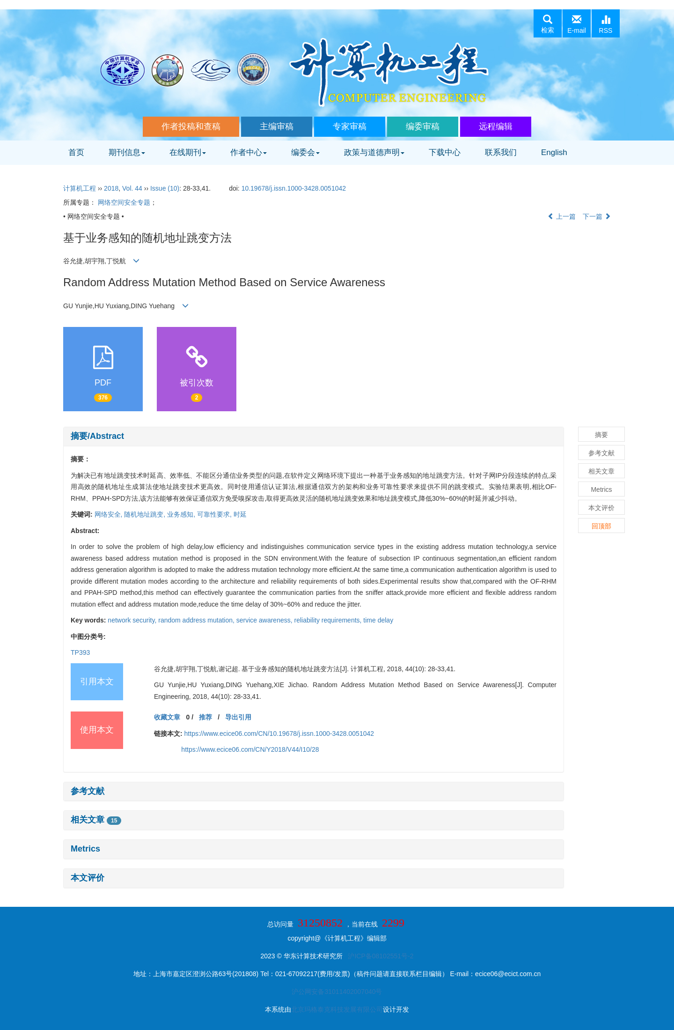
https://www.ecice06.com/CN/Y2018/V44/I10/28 (250, 749)
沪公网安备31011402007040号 (337, 991)
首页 (76, 152)
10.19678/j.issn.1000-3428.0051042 (294, 188)
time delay (378, 620)
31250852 (320, 923)
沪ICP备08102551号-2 (380, 956)
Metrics (85, 848)
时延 (240, 514)
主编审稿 (276, 126)
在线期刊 (187, 152)
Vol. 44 (132, 188)
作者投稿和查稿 (190, 126)
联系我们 (501, 152)
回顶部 (601, 526)
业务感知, (182, 514)
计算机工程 (79, 188)
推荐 (205, 717)
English (554, 152)
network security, (133, 620)
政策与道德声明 (374, 152)
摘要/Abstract (97, 436)
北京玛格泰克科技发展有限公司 (337, 1009)
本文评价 (87, 877)
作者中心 (248, 152)
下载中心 (445, 152)
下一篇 (597, 216)
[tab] (314, 436)
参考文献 (87, 791)
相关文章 (96, 819)
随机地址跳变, (145, 514)
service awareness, (265, 620)
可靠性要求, (215, 514)
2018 (111, 188)
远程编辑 (496, 126)
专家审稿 (349, 126)
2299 (393, 923)
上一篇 (562, 216)
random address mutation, (197, 620)
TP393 (80, 652)
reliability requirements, (329, 620)
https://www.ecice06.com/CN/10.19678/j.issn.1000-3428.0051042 (279, 733)
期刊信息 (127, 152)
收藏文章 (167, 717)
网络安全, (110, 514)
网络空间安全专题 (124, 202)
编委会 (305, 152)
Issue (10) (164, 188)
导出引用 (238, 717)
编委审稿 (423, 126)
